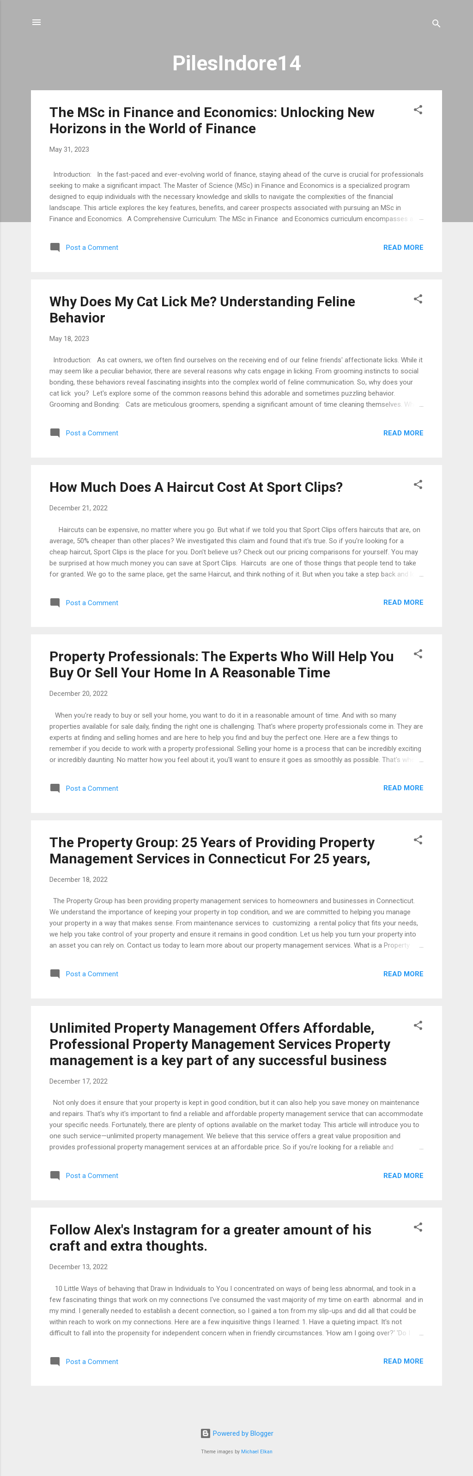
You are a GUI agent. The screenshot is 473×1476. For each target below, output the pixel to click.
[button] (418, 111)
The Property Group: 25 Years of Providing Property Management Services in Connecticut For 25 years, (212, 850)
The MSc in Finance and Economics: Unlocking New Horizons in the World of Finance (212, 120)
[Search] (436, 25)
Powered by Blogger (236, 1433)
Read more (403, 247)
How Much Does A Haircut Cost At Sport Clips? (196, 487)
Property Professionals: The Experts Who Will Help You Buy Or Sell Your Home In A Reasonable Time (221, 664)
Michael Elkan (257, 1452)
